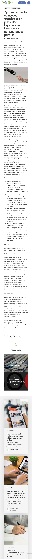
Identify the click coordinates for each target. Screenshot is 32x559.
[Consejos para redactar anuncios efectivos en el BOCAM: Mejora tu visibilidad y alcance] (16, 381)
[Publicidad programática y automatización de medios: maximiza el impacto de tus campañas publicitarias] (16, 484)
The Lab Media (16, 8)
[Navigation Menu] (28, 2)
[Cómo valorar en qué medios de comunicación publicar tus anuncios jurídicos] (16, 426)
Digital (7, 8)
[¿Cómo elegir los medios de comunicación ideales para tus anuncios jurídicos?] (16, 363)
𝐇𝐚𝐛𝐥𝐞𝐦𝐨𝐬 (15, 328)
